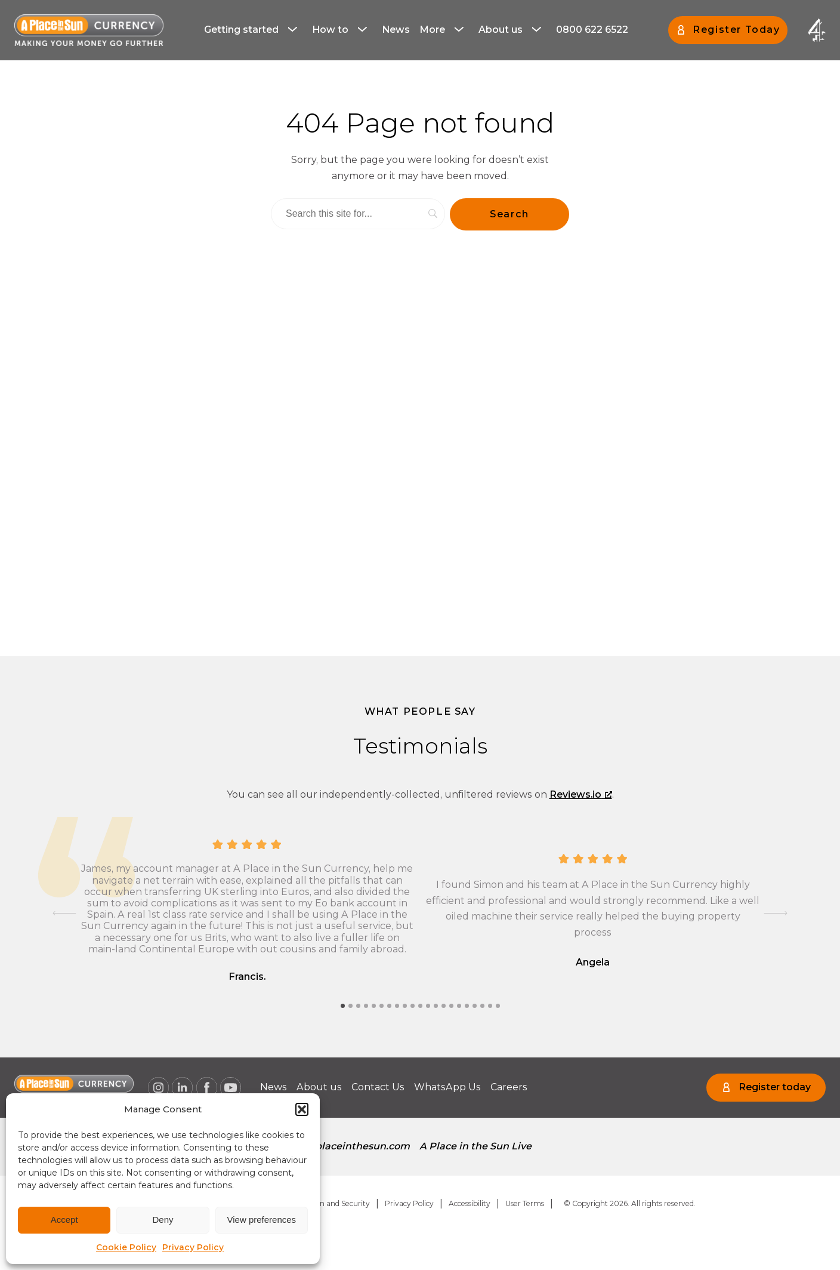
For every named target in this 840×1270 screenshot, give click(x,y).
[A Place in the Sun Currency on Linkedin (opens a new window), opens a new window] (182, 1088)
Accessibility (469, 1203)
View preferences (262, 1219)
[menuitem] (253, 30)
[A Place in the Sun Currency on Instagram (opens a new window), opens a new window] (158, 1088)
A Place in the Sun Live (475, 1146)
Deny (162, 1219)
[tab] (343, 1006)
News (396, 29)
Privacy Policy (193, 1247)
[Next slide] (776, 913)
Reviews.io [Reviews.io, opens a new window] (580, 794)
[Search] (358, 213)
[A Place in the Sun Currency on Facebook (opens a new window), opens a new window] (206, 1088)
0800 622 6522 (592, 29)
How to (330, 29)
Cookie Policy (126, 1247)
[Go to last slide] (64, 913)
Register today (775, 1087)
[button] (302, 1109)
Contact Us (377, 1087)
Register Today (736, 29)
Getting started (241, 29)
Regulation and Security (328, 1203)
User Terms (524, 1203)
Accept (64, 1219)
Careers (508, 1087)
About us (500, 29)
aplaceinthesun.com (359, 1146)
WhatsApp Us (447, 1087)
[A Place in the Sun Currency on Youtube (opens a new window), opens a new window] (231, 1088)
